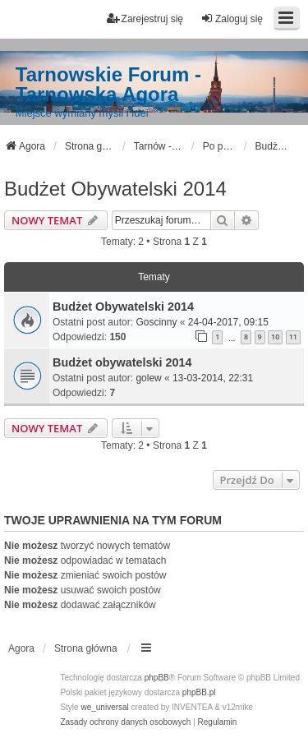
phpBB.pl (199, 692)
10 (275, 336)
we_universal (104, 707)
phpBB (157, 677)
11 (293, 336)
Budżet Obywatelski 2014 (115, 189)
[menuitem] (125, 722)
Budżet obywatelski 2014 (122, 362)
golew (148, 378)
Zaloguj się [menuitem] (231, 18)
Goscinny (156, 322)
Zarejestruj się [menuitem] (145, 18)
